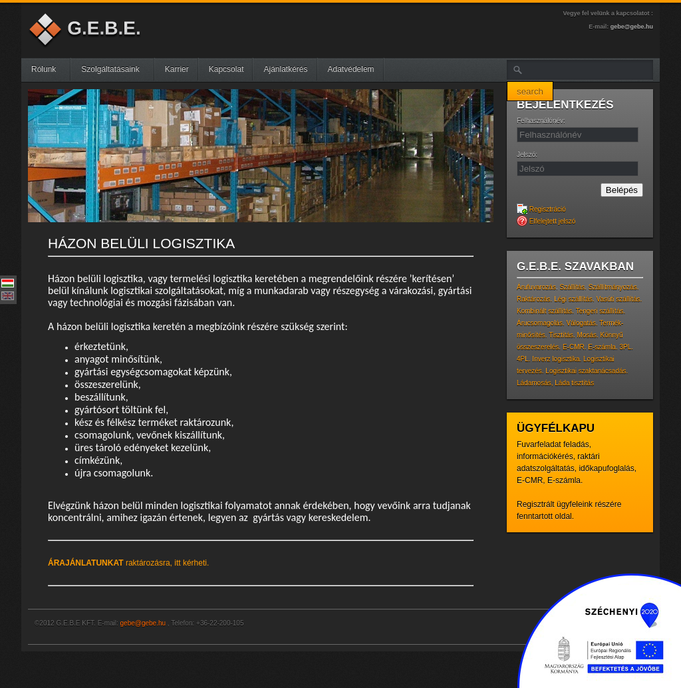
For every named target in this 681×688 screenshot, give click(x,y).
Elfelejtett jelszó (546, 221)
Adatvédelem (351, 69)
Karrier (177, 69)
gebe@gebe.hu (632, 26)
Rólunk (49, 69)
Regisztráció (541, 209)
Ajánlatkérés (285, 69)
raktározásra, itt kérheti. (128, 563)
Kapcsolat (226, 69)
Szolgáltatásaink (115, 69)
